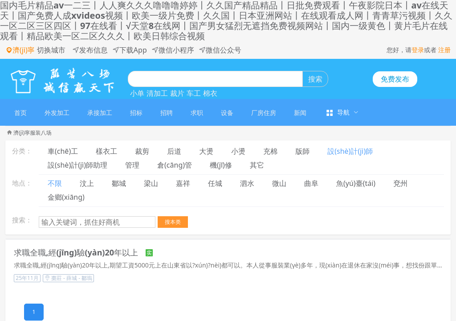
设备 (227, 112)
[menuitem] (20, 112)
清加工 (157, 93)
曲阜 (311, 183)
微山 (279, 183)
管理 (132, 165)
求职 (197, 112)
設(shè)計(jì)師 (350, 151)
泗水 (247, 183)
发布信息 (90, 50)
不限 (55, 183)
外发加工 (57, 112)
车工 (194, 93)
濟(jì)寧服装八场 (32, 132)
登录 (417, 49)
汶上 (87, 183)
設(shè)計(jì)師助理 (77, 165)
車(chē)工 (63, 151)
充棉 (270, 151)
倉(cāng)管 (174, 165)
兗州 (400, 183)
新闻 (300, 112)
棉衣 (210, 93)
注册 (444, 49)
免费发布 (395, 79)
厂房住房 (263, 112)
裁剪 (142, 151)
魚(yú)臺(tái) (355, 183)
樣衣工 (106, 151)
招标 (136, 112)
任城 (215, 183)
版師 (302, 151)
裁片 (177, 93)
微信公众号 (220, 50)
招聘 (166, 112)
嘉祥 (183, 183)
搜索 (315, 79)
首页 (20, 112)
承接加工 (99, 112)
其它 (257, 165)
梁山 (151, 183)
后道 (174, 151)
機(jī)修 (221, 165)
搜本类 (173, 222)
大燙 (206, 151)
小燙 (238, 151)
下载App (129, 50)
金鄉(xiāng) (66, 197)
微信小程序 (172, 50)
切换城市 (51, 50)
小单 (137, 93)
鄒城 (119, 183)
